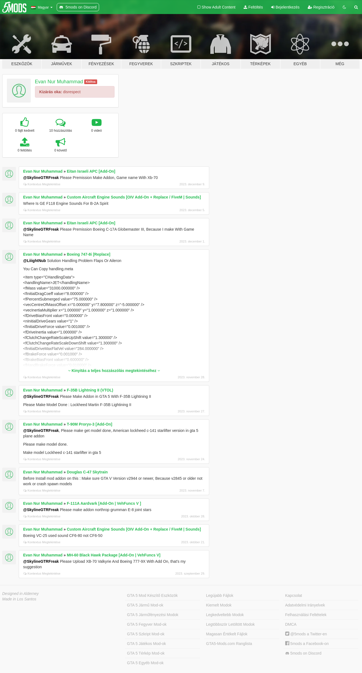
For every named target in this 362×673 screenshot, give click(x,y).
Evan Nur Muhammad (59, 81)
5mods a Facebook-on (307, 643)
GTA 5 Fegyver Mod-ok (147, 624)
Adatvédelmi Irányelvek (305, 605)
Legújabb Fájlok (219, 595)
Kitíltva (91, 81)
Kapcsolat (293, 595)
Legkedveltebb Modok (225, 615)
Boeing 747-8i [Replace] (88, 254)
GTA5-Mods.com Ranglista (229, 643)
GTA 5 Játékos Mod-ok (146, 643)
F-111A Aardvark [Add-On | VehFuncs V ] (104, 503)
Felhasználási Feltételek (305, 615)
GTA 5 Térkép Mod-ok (145, 653)
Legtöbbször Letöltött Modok (230, 624)
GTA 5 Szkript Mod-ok (145, 634)
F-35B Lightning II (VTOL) (90, 390)
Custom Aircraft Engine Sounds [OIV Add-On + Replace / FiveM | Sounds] (134, 197)
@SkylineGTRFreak (41, 177)
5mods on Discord (303, 653)
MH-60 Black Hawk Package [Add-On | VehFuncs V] (113, 555)
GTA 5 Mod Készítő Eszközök (152, 595)
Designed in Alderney (20, 593)
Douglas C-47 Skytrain (87, 472)
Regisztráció (321, 7)
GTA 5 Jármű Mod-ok (145, 605)
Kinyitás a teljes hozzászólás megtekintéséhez (114, 370)
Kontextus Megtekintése (41, 184)
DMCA (290, 624)
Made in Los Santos (19, 599)
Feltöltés (253, 7)
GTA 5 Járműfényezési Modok (152, 615)
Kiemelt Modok (219, 605)
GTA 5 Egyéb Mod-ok (145, 663)
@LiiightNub (34, 260)
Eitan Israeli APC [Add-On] (91, 171)
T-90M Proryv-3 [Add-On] (89, 424)
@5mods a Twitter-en (306, 633)
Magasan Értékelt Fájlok (226, 634)
